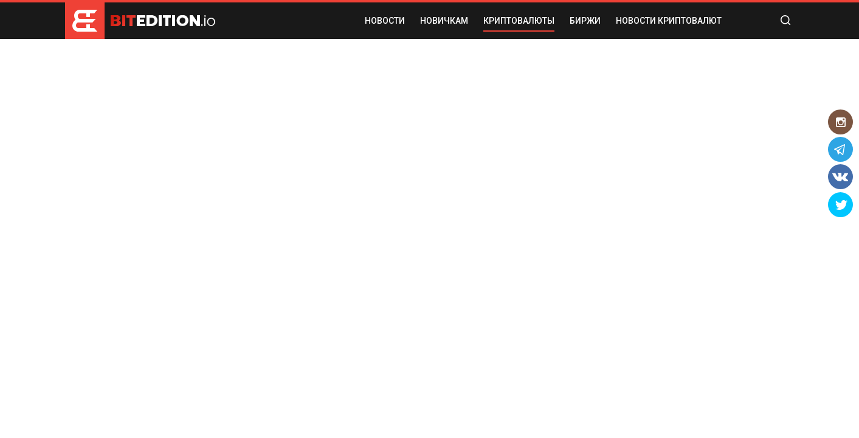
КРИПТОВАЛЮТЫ (518, 21)
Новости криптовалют (669, 21)
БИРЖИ (585, 21)
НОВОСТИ (385, 21)
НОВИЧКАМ (444, 21)
